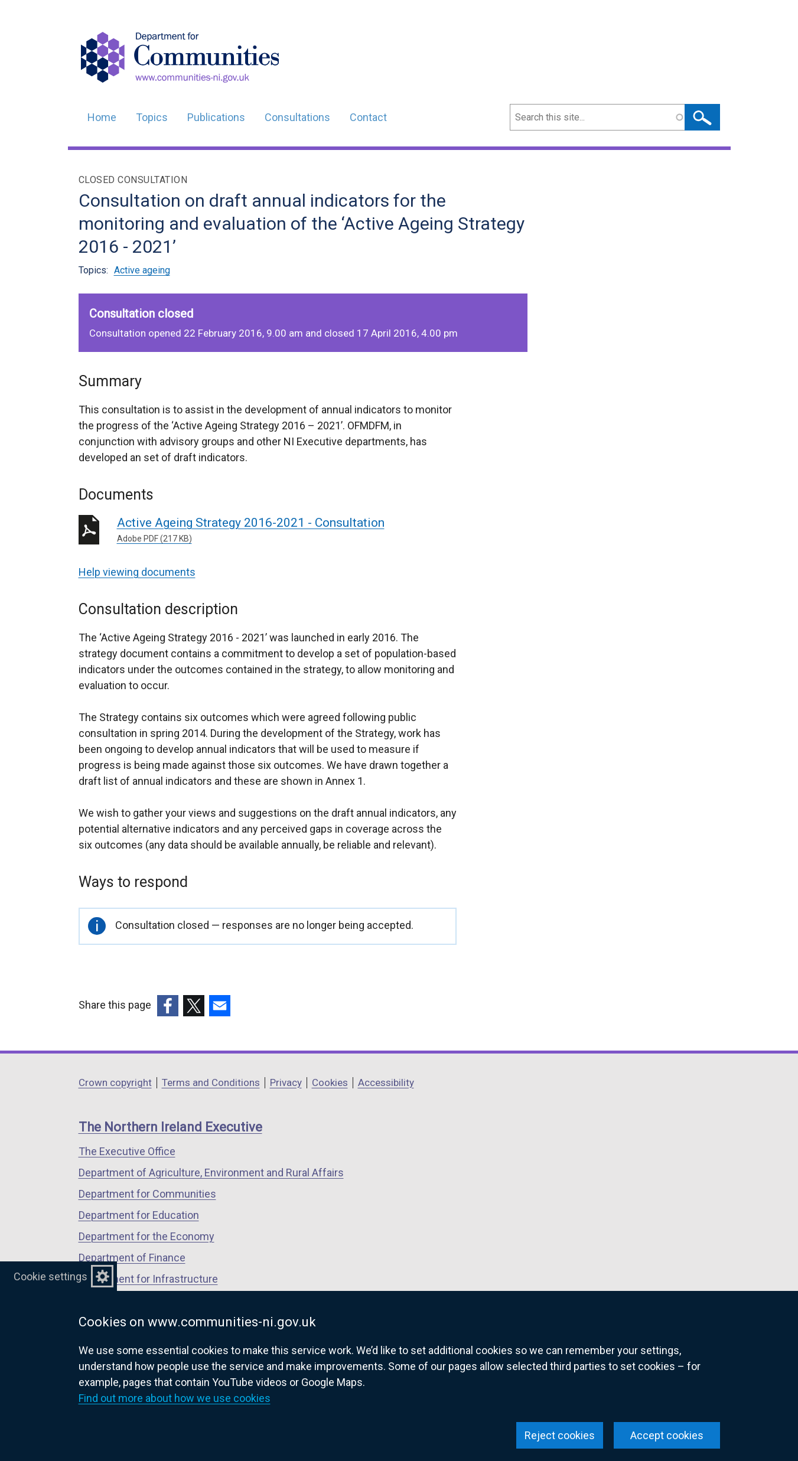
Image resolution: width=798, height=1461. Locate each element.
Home (101, 117)
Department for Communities (147, 1194)
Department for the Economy (146, 1236)
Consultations (297, 117)
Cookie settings (50, 1276)
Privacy (286, 1082)
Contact (368, 117)
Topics (152, 117)
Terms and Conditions (211, 1082)
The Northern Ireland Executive (170, 1127)
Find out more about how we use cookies (175, 1398)
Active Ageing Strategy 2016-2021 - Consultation (287, 530)
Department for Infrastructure (148, 1279)
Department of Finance (132, 1257)
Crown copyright (115, 1082)
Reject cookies (560, 1435)
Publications (216, 117)
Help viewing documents (137, 572)
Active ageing (142, 270)
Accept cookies (666, 1435)
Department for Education (139, 1215)
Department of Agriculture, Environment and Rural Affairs (211, 1172)
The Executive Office (127, 1151)
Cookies (330, 1082)
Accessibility (386, 1082)
